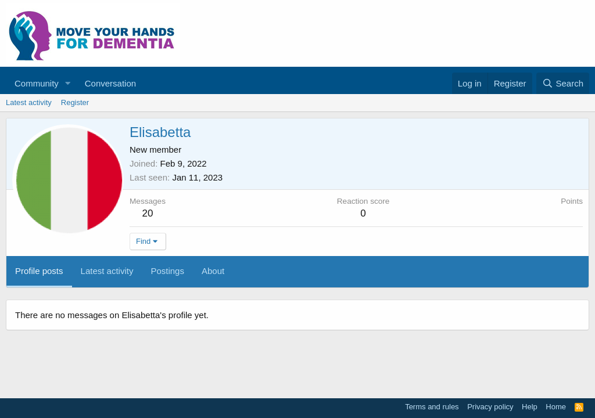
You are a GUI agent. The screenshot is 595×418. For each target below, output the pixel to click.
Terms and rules (431, 406)
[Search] (562, 83)
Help (529, 406)
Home (556, 406)
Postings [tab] (167, 271)
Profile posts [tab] (39, 271)
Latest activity (29, 102)
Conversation (110, 83)
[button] (68, 83)
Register (75, 102)
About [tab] (213, 271)
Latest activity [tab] (107, 271)
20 (147, 213)
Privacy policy (490, 406)
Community (37, 83)
